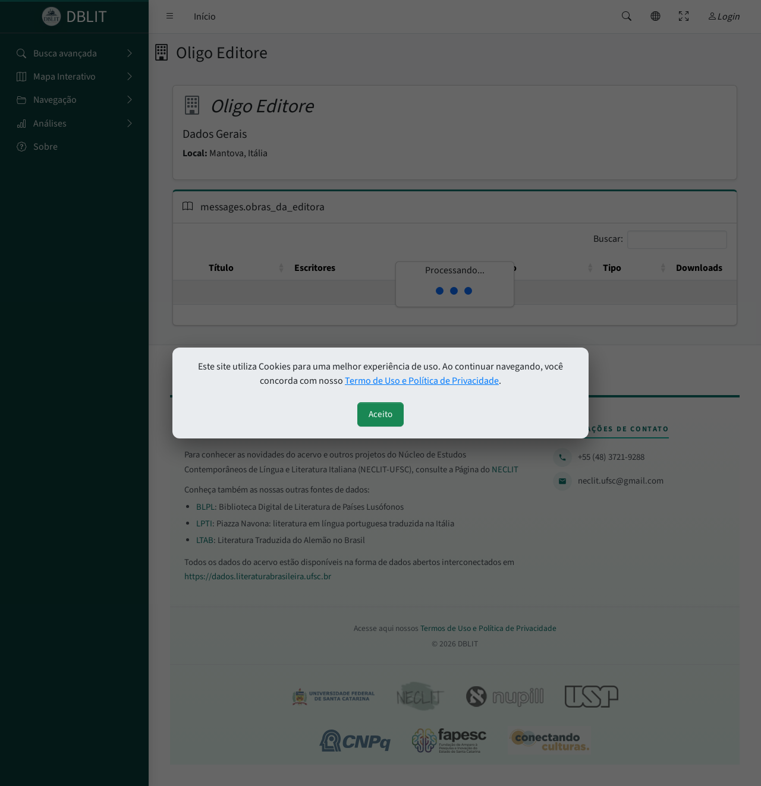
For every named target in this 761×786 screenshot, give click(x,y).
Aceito (380, 414)
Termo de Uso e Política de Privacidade (422, 380)
